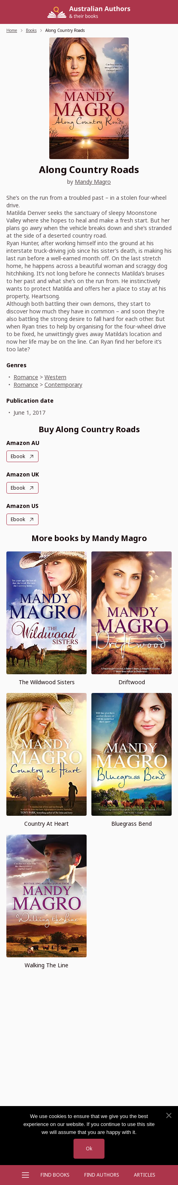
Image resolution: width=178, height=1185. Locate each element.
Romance (26, 377)
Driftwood (131, 682)
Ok (89, 1148)
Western (55, 377)
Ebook (18, 456)
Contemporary (63, 384)
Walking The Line (46, 965)
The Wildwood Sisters (47, 682)
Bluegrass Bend (131, 823)
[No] (168, 1115)
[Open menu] (25, 1175)
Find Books (55, 1174)
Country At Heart (46, 823)
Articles (144, 1174)
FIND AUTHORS (101, 1174)
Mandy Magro (93, 181)
